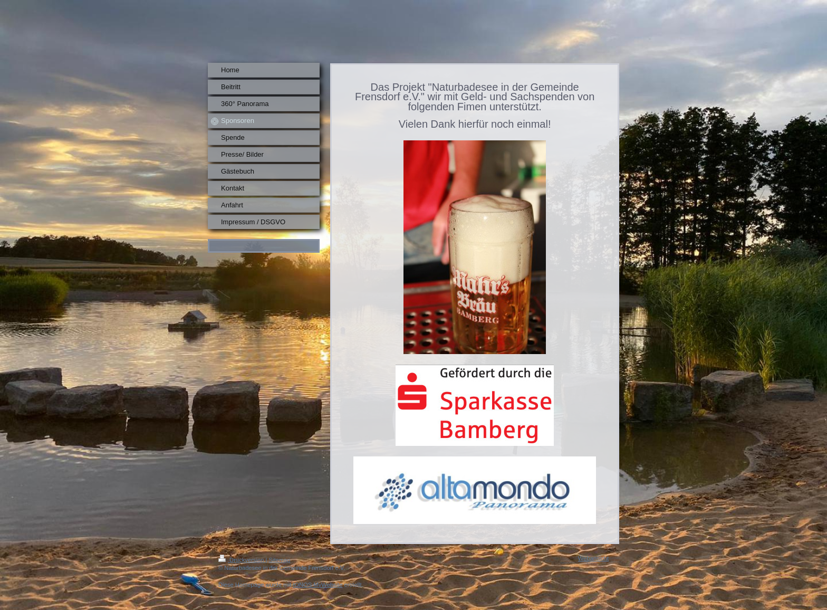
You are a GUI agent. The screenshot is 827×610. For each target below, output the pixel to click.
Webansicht (593, 558)
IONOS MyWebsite (317, 585)
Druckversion (242, 560)
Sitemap (280, 560)
